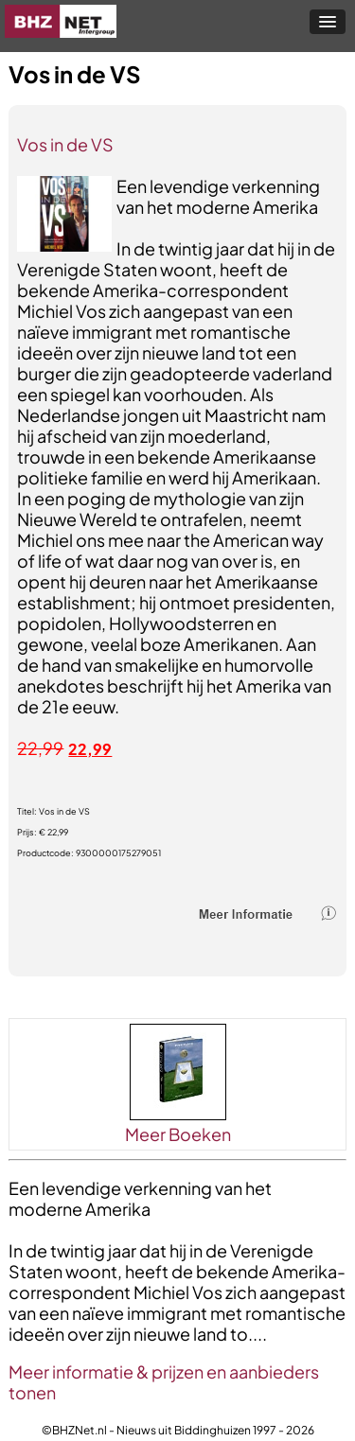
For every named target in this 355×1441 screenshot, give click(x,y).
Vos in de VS (65, 144)
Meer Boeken (178, 1134)
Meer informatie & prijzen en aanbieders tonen (164, 1382)
